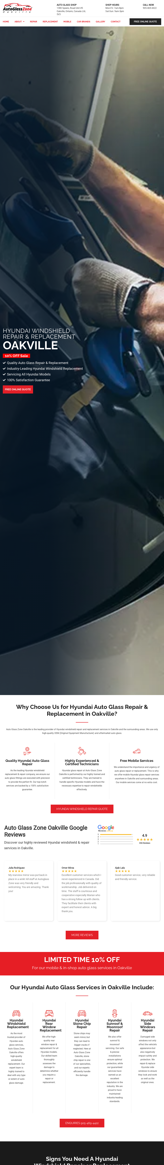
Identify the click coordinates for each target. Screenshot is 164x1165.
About (19, 21)
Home (6, 21)
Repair (33, 21)
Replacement (50, 21)
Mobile (67, 21)
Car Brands (83, 21)
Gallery (100, 21)
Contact (115, 21)
